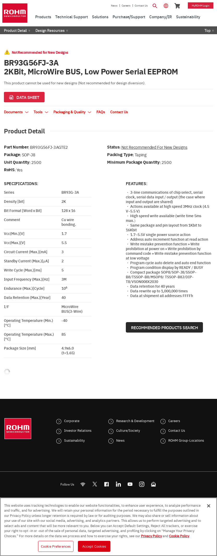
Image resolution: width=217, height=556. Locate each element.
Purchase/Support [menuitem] (129, 16)
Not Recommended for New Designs (154, 147)
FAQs (100, 111)
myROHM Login (200, 5)
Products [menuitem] (43, 16)
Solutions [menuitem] (100, 16)
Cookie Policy (179, 535)
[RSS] (82, 484)
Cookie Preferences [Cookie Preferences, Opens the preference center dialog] (56, 546)
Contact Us (141, 5)
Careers (126, 5)
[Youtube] (130, 484)
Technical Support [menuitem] (71, 16)
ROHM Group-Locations (186, 440)
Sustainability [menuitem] (188, 16)
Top (207, 30)
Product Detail (15, 30)
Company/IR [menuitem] (160, 16)
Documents (16, 112)
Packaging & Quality (72, 112)
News (114, 5)
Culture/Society (128, 430)
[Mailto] (153, 484)
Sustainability (74, 440)
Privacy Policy (151, 535)
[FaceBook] (106, 484)
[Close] (208, 506)
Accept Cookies (94, 546)
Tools (41, 112)
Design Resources (50, 30)
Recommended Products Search (164, 327)
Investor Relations (77, 430)
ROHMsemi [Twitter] (94, 484)
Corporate (71, 420)
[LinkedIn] (118, 484)
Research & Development (135, 420)
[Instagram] (141, 484)
